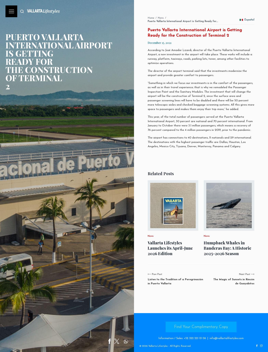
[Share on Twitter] (118, 341)
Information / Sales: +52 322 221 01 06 (182, 338)
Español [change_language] (247, 19)
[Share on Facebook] (111, 341)
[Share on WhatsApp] (127, 341)
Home (151, 18)
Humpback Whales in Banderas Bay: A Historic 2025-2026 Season (227, 248)
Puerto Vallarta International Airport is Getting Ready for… (183, 21)
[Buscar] (22, 11)
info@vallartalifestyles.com (227, 338)
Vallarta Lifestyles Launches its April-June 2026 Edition (170, 248)
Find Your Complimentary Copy (201, 327)
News (161, 18)
